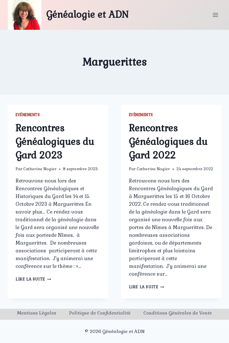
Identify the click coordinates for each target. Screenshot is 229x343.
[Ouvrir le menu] (215, 15)
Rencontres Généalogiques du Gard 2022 (168, 141)
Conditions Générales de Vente (177, 313)
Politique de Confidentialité (99, 313)
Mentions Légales (36, 313)
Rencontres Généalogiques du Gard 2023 (55, 141)
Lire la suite (33, 279)
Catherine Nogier (40, 169)
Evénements (28, 115)
